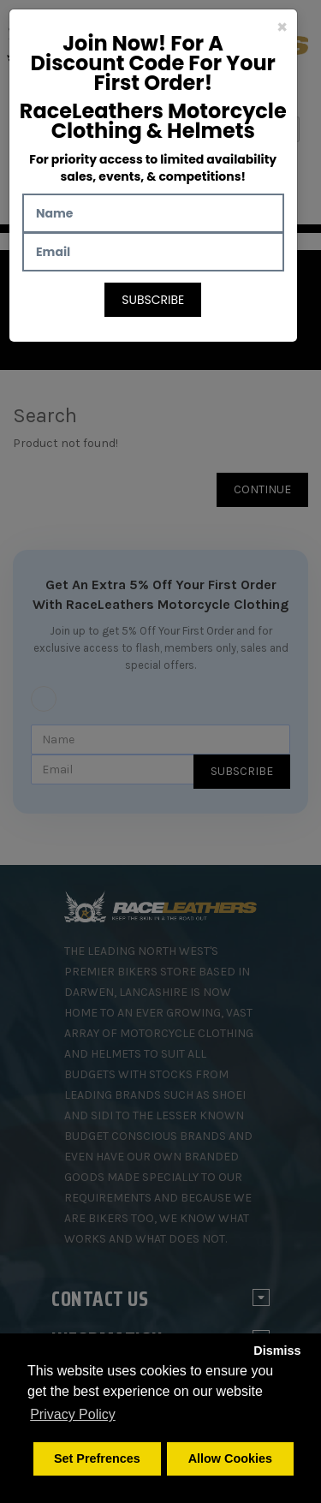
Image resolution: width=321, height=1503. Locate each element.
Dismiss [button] (276, 1350)
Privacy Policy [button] (73, 1414)
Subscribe (153, 299)
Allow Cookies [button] (230, 1458)
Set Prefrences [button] (97, 1458)
